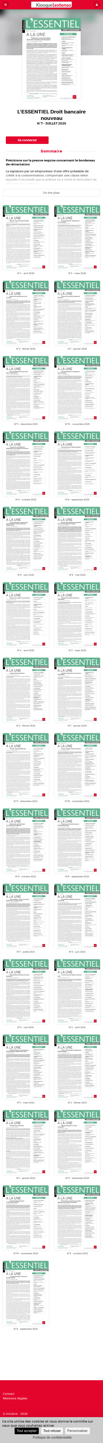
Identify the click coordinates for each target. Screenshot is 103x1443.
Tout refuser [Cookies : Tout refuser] (52, 1431)
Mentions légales (15, 1398)
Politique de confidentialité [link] (52, 1437)
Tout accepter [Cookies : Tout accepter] (27, 1431)
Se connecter (27, 140)
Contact (9, 1394)
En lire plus (51, 193)
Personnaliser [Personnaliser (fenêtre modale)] (77, 1431)
